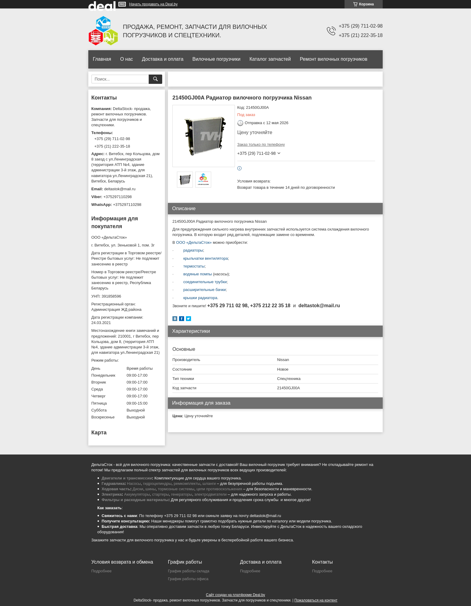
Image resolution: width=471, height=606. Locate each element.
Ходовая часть (116, 489)
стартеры (160, 494)
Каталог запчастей (270, 59)
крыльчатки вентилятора (205, 258)
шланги (209, 483)
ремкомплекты (187, 483)
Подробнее (101, 571)
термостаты (194, 266)
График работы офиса (188, 579)
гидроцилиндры (157, 483)
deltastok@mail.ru (119, 189)
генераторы (181, 494)
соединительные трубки (205, 282)
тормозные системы (176, 489)
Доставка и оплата (163, 59)
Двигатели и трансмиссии (127, 478)
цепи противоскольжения (219, 489)
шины (150, 489)
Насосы (134, 483)
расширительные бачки (204, 289)
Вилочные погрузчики (217, 59)
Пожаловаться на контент (315, 600)
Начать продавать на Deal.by (153, 4)
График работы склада (188, 571)
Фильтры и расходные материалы (135, 499)
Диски (137, 489)
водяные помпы (197, 274)
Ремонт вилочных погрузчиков (333, 59)
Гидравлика (113, 483)
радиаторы (193, 250)
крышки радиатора (199, 297)
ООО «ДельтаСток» (194, 242)
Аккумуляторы (137, 494)
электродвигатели (210, 494)
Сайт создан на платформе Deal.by (235, 595)
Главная (102, 59)
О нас (126, 59)
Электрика (112, 494)
